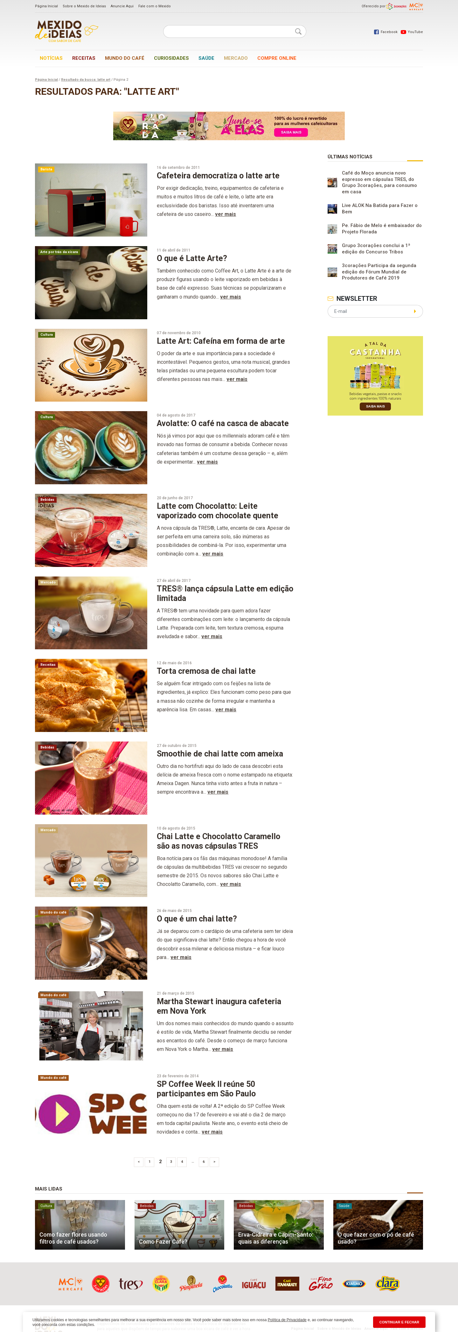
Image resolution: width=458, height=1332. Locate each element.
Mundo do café (124, 58)
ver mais (225, 214)
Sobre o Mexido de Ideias (84, 6)
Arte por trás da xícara (59, 252)
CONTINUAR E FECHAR (399, 1322)
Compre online (276, 58)
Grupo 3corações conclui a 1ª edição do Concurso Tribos (376, 249)
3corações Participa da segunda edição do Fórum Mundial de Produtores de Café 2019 (379, 272)
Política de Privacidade (287, 1320)
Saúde (206, 58)
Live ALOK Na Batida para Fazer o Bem (380, 209)
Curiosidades (171, 58)
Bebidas (47, 500)
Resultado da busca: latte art (85, 80)
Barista (46, 169)
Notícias (51, 58)
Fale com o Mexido (154, 6)
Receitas (83, 58)
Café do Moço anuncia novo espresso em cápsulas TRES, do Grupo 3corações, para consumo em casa (379, 182)
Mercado (236, 58)
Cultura (46, 335)
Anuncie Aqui (122, 6)
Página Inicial (46, 6)
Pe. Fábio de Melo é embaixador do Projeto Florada (382, 229)
